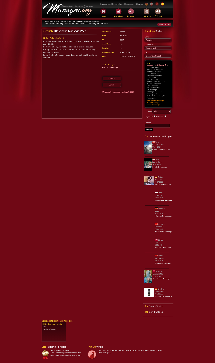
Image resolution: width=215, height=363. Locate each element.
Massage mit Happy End (157, 65)
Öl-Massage (151, 77)
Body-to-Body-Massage (156, 81)
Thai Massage (152, 85)
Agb (122, 4)
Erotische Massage (154, 67)
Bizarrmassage (153, 103)
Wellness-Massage (154, 75)
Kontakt (115, 4)
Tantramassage (153, 73)
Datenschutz (105, 4)
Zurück (111, 85)
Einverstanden (164, 24)
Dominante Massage (155, 100)
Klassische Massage (155, 69)
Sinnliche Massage (154, 71)
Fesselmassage (153, 105)
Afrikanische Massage (156, 87)
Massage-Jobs (152, 94)
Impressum (129, 4)
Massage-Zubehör (154, 98)
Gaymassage (152, 90)
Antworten (111, 79)
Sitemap (139, 4)
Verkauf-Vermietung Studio (157, 96)
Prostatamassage (154, 83)
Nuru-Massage (152, 79)
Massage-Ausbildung (155, 92)
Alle (148, 63)
